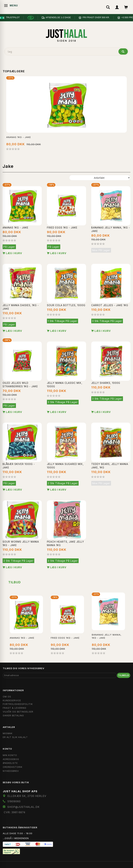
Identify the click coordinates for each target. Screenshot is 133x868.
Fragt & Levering (14, 708)
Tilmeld (123, 675)
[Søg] (123, 51)
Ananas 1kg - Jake (18, 137)
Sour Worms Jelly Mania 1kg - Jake (21, 543)
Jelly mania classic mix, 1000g (64, 384)
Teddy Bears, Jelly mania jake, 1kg (109, 466)
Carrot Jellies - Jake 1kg (109, 305)
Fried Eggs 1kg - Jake (62, 227)
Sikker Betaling (13, 715)
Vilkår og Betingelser (18, 711)
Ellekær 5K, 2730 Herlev (26, 796)
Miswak (7, 733)
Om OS (7, 696)
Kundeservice (12, 700)
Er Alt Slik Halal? (15, 737)
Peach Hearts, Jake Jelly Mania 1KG (65, 543)
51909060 (14, 801)
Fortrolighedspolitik (18, 704)
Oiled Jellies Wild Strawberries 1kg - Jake (20, 384)
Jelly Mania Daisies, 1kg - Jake (21, 307)
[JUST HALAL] (66, 35)
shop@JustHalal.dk (23, 807)
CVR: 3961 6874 (14, 812)
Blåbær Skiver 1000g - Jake (19, 466)
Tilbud (14, 582)
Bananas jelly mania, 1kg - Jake (110, 229)
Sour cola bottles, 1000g (66, 305)
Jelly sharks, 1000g (105, 382)
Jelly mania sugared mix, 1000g (65, 466)
